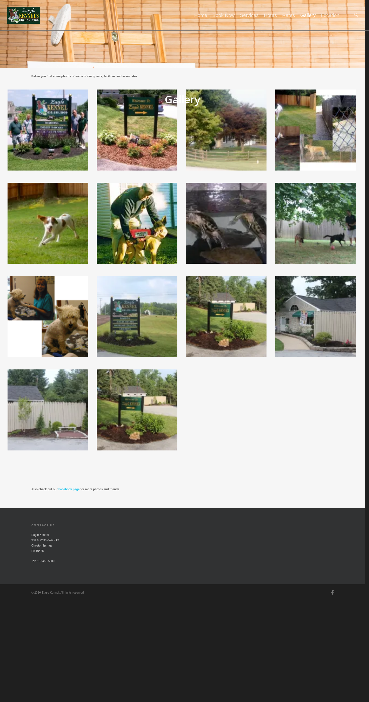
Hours (270, 15)
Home (200, 15)
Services (249, 15)
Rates (288, 15)
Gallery (308, 15)
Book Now (224, 15)
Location (330, 15)
